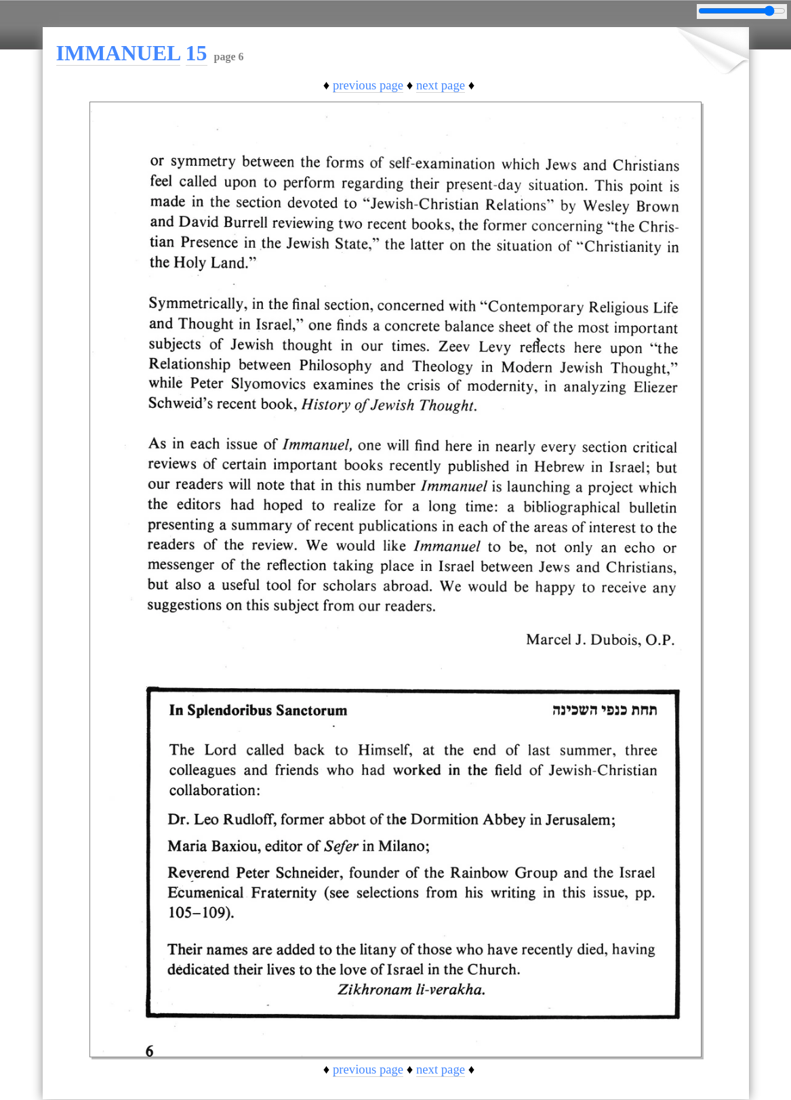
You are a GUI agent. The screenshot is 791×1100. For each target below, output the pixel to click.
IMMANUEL (118, 53)
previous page (368, 85)
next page (440, 85)
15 (196, 53)
